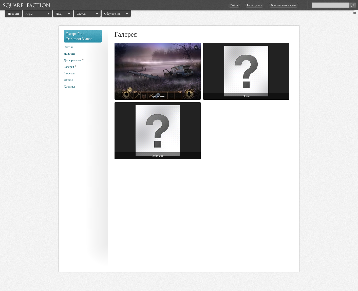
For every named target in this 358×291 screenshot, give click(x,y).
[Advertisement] (84, 182)
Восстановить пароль (283, 5)
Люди (59, 13)
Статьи (81, 13)
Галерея (69, 67)
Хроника (69, 86)
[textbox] (334, 5)
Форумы (69, 73)
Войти (234, 5)
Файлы (68, 80)
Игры (29, 13)
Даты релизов (73, 60)
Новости (13, 13)
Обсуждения (112, 13)
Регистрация (254, 5)
